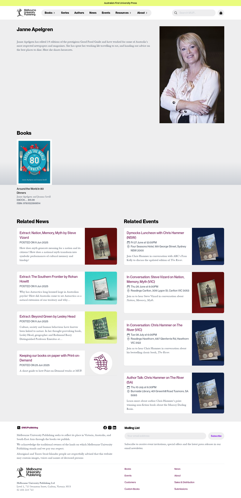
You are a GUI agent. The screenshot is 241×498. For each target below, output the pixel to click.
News (92, 12)
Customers (130, 482)
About (177, 475)
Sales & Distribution (184, 482)
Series (65, 12)
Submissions (181, 489)
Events (106, 12)
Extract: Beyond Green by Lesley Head (47, 316)
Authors (79, 12)
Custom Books (132, 489)
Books (128, 469)
